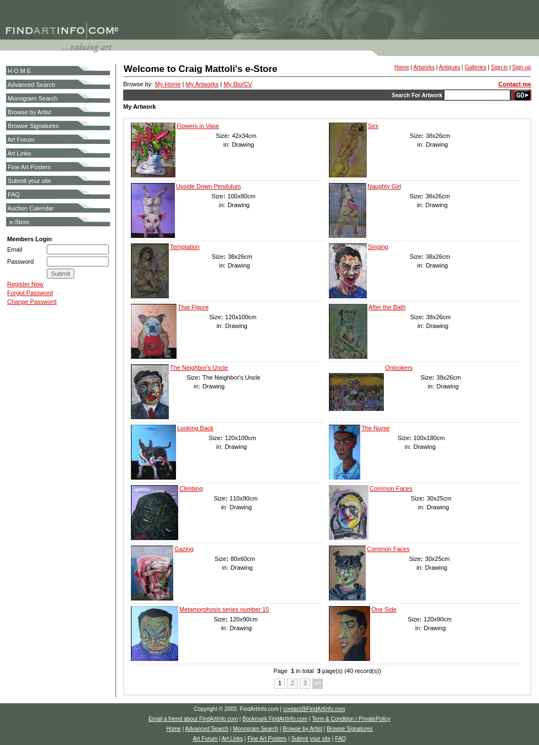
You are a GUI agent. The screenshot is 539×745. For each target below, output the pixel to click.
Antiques (449, 67)
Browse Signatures (33, 126)
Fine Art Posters (29, 167)
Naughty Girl (384, 186)
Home (401, 67)
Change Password (32, 301)
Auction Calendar (30, 208)
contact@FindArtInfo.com (314, 709)
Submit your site (29, 180)
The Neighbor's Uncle (199, 367)
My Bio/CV (237, 84)
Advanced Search (31, 84)
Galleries (475, 67)
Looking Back (195, 428)
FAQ (14, 194)
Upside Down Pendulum (208, 186)
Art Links (19, 153)
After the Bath (387, 307)
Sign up (521, 67)
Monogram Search (33, 98)
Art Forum (20, 139)
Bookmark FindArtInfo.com (275, 719)
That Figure (193, 307)
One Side (384, 609)
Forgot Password (30, 293)
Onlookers (399, 367)
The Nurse (375, 428)
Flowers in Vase (198, 126)
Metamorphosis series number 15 (224, 609)
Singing (378, 246)
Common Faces (391, 488)
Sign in (499, 67)
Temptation (185, 246)
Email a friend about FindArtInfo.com (193, 719)
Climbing (191, 488)
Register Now (25, 284)
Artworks (424, 67)
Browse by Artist (29, 112)
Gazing (184, 549)
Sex (373, 126)
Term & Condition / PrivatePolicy (351, 719)
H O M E (19, 71)
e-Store (19, 222)
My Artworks (202, 84)
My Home (167, 84)
